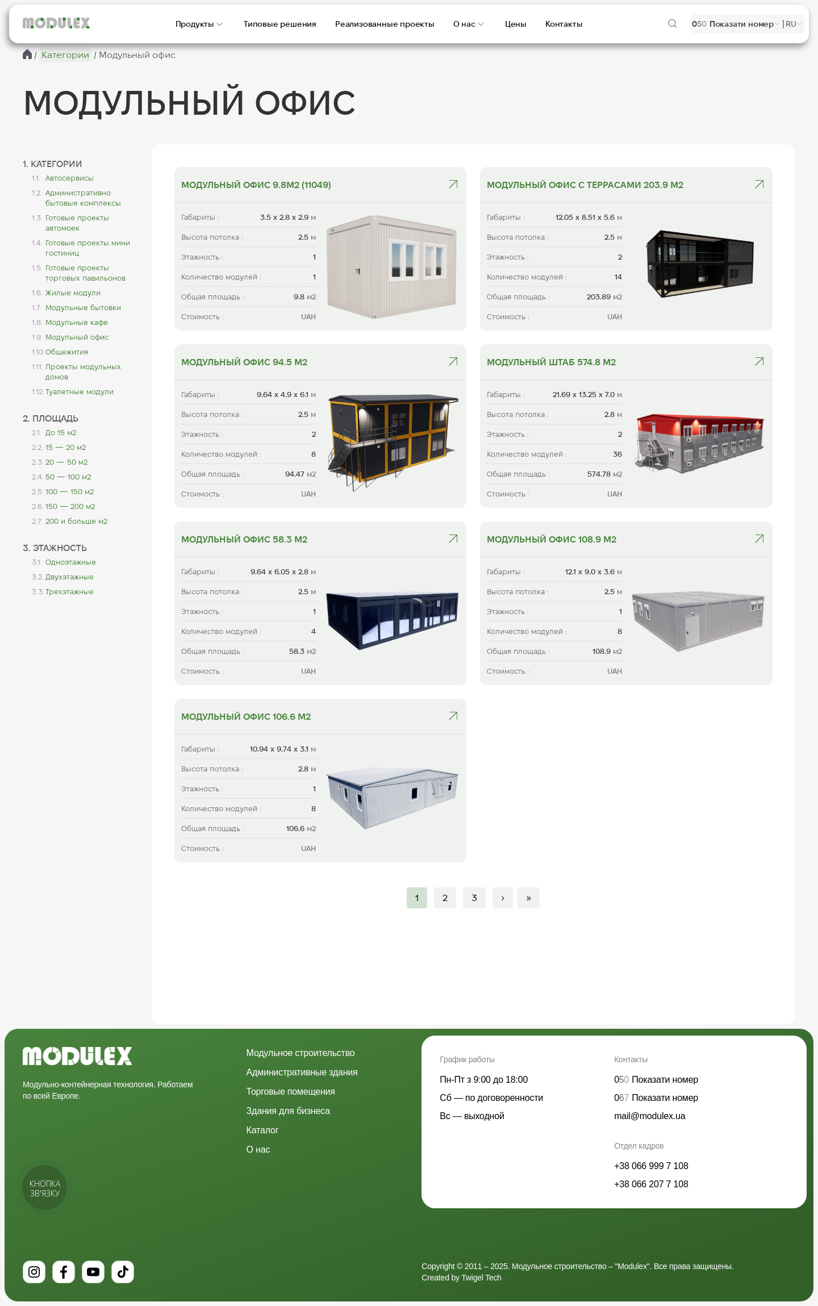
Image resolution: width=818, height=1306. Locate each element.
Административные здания (302, 1072)
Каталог (263, 1130)
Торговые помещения (291, 1091)
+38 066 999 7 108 (651, 1166)
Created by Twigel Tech (461, 1277)
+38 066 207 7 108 (651, 1184)
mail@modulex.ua (649, 1116)
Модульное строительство (301, 1053)
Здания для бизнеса (288, 1111)
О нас (258, 1149)
